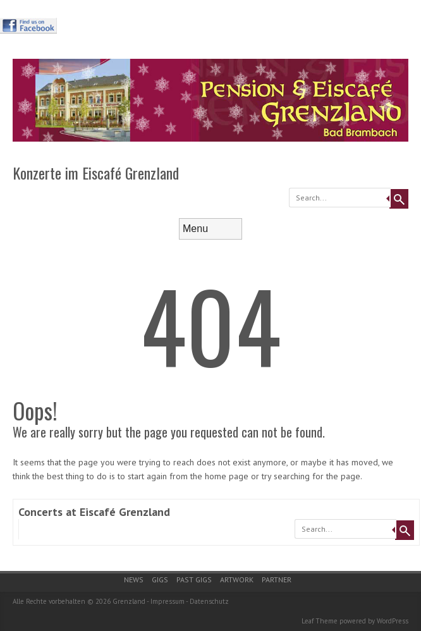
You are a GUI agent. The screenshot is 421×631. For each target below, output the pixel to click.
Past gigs (194, 579)
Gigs (160, 579)
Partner (276, 579)
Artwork (236, 579)
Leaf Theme (320, 620)
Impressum (167, 601)
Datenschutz (209, 601)
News (133, 579)
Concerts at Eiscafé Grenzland (94, 512)
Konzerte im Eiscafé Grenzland (96, 172)
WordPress (392, 620)
